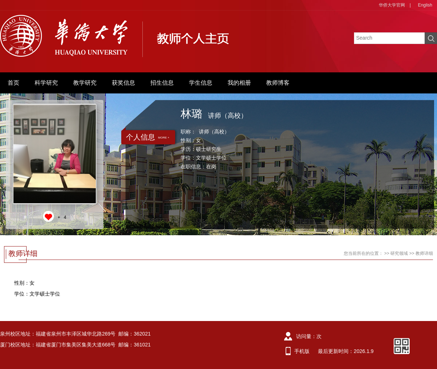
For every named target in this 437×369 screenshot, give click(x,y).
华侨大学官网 (392, 5)
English (425, 5)
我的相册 (239, 83)
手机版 (302, 351)
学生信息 (200, 83)
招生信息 (162, 83)
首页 (13, 83)
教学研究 (85, 83)
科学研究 (46, 83)
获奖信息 (123, 83)
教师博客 (278, 83)
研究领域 (399, 253)
